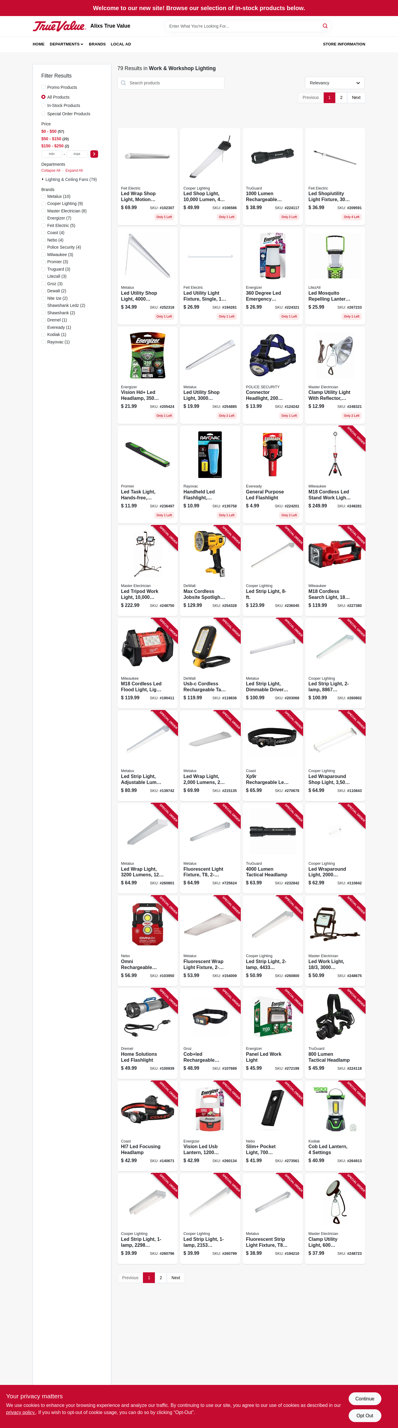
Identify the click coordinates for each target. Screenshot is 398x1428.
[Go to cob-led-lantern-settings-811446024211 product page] (335, 1126)
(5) (61, 225)
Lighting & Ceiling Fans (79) (71, 179)
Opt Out (364, 1415)
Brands (97, 44)
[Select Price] (94, 154)
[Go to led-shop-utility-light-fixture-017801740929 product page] (335, 176)
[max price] (77, 154)
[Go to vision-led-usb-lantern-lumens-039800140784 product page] (210, 1126)
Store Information (344, 44)
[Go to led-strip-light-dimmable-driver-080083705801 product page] (273, 663)
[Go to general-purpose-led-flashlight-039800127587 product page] (273, 474)
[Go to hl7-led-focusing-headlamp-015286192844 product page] (147, 1126)
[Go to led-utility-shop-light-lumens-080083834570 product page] (210, 375)
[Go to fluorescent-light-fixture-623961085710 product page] (210, 848)
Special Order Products (68, 113)
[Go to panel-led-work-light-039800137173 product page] (273, 1033)
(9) (65, 203)
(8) (66, 211)
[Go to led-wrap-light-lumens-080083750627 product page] (210, 756)
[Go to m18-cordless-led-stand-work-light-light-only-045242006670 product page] (335, 474)
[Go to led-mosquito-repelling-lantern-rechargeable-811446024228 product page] (335, 276)
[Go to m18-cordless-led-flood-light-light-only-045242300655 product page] (147, 663)
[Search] (325, 26)
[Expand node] (43, 179)
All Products (58, 97)
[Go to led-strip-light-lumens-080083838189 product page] (210, 1218)
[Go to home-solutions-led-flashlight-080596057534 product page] (147, 1033)
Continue (364, 1398)
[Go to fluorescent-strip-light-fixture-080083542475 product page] (273, 1218)
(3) (60, 254)
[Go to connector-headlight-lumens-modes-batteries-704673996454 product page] (273, 375)
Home (39, 44)
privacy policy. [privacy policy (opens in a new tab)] (21, 1412)
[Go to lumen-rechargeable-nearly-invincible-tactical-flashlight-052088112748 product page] (273, 176)
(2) (56, 290)
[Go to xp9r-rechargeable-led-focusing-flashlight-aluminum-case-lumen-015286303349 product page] (273, 756)
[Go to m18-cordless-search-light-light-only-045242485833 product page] (335, 571)
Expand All (74, 170)
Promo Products (62, 87)
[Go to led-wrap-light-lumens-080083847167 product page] (147, 848)
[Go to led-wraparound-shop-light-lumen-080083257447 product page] (335, 756)
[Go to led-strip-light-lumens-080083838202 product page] (335, 663)
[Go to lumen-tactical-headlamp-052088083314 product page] (335, 1033)
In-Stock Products (63, 105)
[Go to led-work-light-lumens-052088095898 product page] (335, 941)
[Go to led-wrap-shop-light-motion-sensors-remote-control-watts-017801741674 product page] (147, 176)
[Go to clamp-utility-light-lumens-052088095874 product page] (335, 1218)
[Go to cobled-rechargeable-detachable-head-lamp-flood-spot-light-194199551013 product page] (210, 1033)
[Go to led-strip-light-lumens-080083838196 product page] (273, 941)
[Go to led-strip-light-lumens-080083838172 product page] (147, 1218)
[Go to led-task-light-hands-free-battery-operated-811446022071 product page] (147, 474)
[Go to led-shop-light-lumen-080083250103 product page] (210, 176)
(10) (58, 196)
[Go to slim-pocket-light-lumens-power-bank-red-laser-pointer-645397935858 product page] (273, 1126)
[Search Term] (248, 26)
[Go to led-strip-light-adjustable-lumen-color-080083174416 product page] (147, 756)
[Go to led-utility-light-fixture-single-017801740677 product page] (210, 276)
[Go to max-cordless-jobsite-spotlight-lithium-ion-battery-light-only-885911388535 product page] (210, 571)
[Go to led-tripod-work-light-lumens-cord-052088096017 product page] (147, 571)
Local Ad (121, 44)
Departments (65, 44)
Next (356, 97)
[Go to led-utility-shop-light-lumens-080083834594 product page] (147, 276)
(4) (56, 232)
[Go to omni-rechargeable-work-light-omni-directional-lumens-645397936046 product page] (147, 941)
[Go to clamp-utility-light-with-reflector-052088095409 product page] (335, 375)
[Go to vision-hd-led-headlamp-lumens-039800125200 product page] (147, 375)
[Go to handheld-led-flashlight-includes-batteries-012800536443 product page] (210, 474)
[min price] (51, 154)
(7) (59, 218)
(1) (57, 320)
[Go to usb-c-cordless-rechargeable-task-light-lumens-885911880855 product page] (210, 663)
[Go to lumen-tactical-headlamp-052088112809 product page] (273, 848)
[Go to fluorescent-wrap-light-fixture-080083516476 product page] (210, 941)
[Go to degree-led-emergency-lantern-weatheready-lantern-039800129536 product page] (273, 276)
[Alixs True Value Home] (59, 26)
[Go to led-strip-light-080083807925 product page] (273, 571)
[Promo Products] (43, 87)
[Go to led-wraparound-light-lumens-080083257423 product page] (335, 848)
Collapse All (50, 170)
